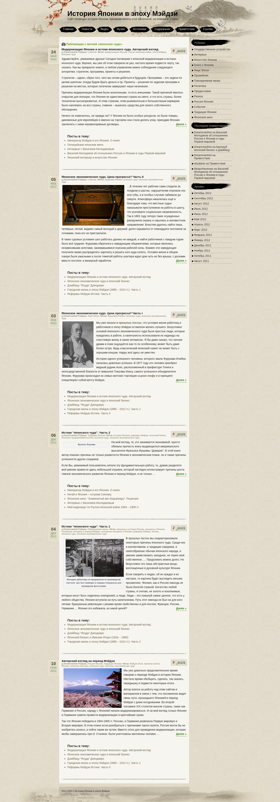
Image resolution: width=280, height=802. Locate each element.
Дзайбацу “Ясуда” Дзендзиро (85, 285)
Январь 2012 (202, 240)
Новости (87, 29)
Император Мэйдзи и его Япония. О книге (93, 140)
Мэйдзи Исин (136, 663)
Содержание (162, 29)
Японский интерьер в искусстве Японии (92, 157)
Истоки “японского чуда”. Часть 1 (86, 526)
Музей (121, 29)
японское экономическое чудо (124, 438)
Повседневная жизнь (98, 529)
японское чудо (69, 54)
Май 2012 (200, 219)
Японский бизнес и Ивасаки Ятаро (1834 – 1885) (97, 637)
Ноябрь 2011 (202, 250)
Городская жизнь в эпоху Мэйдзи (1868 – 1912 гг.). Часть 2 (104, 641)
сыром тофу (146, 375)
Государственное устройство (212, 49)
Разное (198, 96)
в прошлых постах (128, 322)
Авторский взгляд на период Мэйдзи (88, 660)
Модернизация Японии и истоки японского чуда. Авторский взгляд (110, 49)
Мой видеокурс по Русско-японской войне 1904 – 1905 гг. (103, 507)
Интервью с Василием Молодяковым (90, 149)
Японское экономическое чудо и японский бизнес (98, 281)
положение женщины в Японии (116, 531)
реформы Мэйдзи (139, 435)
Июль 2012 (201, 208)
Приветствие (187, 29)
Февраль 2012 (203, 234)
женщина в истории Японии (130, 529)
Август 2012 (201, 203)
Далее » (181, 124)
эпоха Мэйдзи (159, 52)
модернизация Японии (116, 52)
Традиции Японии (96, 435)
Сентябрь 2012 (203, 198)
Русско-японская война (139, 52)
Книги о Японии (204, 65)
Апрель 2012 (202, 224)
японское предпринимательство (77, 438)
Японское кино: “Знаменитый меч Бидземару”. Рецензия (102, 498)
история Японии (122, 435)
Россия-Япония (95, 663)
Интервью (200, 54)
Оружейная (201, 75)
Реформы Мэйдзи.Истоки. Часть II (89, 293)
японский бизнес (157, 435)
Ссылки (208, 29)
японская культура (79, 666)
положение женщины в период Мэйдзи (81, 531)
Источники (139, 29)
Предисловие (202, 91)
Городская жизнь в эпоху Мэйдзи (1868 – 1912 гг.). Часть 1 (104, 289)
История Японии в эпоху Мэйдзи (122, 13)
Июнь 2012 (201, 214)
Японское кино (203, 117)
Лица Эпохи (93, 316)
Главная (68, 29)
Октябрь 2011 (202, 255)
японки (155, 531)
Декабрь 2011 (202, 245)
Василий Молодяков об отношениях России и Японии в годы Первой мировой (116, 153)
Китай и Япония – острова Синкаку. (89, 494)
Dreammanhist (203, 132)
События (92, 52)
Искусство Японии (205, 59)
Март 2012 (200, 229)
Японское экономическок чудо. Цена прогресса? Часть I (102, 313)
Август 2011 (201, 261)
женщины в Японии (154, 529)
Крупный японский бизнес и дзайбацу (212, 148)
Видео (105, 29)
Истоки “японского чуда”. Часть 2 (86, 432)
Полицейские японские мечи (85, 144)
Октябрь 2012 (202, 193)
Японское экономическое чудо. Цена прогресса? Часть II (102, 176)
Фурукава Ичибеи (113, 179)
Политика (200, 85)
